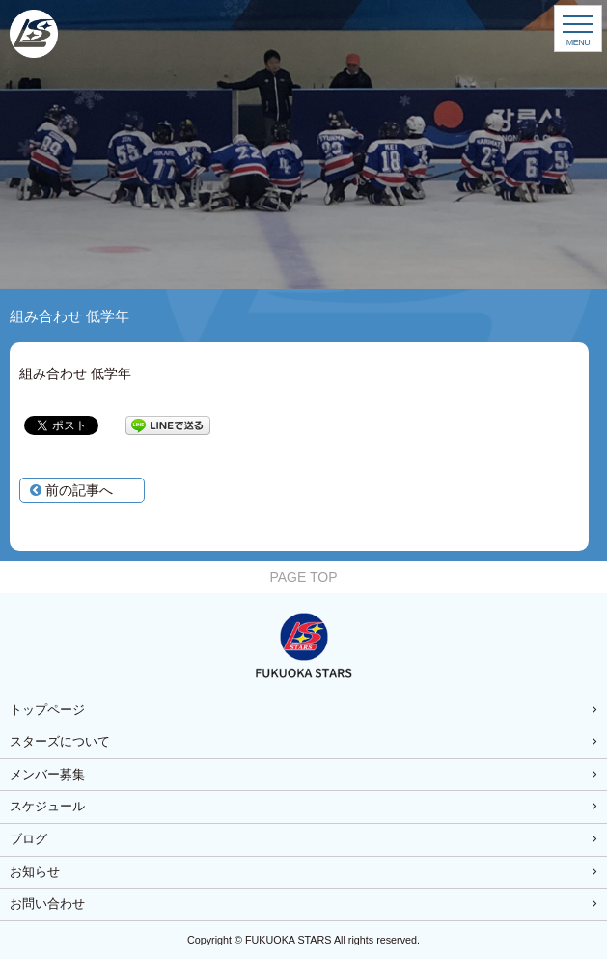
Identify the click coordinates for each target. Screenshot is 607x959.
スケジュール (47, 806)
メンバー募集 (47, 774)
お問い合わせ (47, 904)
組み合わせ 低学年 (75, 373)
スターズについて (60, 742)
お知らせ (35, 872)
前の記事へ (71, 490)
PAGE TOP (303, 577)
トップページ (47, 710)
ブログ (28, 839)
